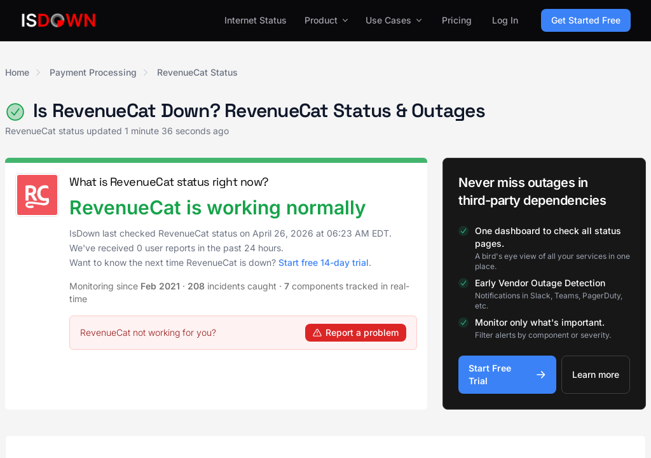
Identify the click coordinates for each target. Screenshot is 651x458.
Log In (505, 20)
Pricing (457, 20)
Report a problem (356, 332)
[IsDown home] (58, 20)
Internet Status (255, 20)
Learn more (595, 374)
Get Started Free (585, 20)
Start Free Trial (507, 374)
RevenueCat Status (197, 72)
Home (17, 72)
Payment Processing (93, 72)
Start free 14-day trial (323, 262)
